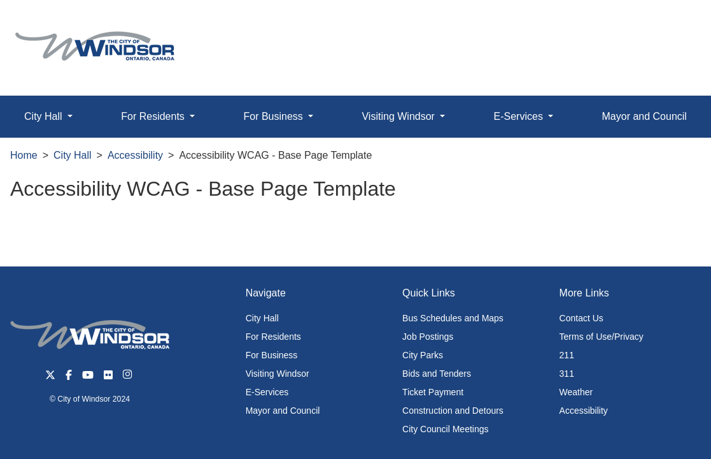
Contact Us (581, 318)
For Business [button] (274, 116)
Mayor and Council (644, 116)
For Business (272, 355)
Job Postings (427, 337)
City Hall (72, 155)
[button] (672, 23)
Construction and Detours (452, 410)
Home (24, 155)
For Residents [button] (154, 116)
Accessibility (135, 155)
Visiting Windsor (277, 373)
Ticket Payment (432, 392)
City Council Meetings (445, 429)
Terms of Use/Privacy (602, 337)
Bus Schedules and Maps (452, 318)
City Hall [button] (44, 116)
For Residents (273, 337)
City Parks (422, 355)
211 (567, 355)
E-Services (267, 392)
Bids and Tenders (436, 373)
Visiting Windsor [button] (399, 116)
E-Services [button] (520, 116)
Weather (576, 392)
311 (567, 373)
